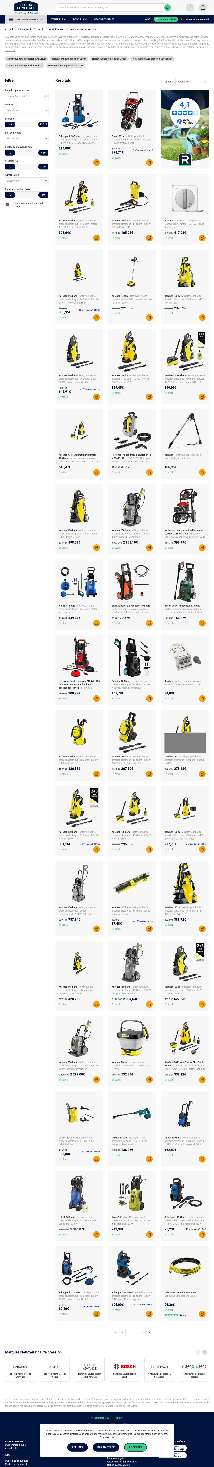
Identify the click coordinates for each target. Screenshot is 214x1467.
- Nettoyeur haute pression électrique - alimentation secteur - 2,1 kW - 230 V (77, 990)
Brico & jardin (25, 29)
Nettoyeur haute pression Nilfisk (24, 65)
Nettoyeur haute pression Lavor (69, 58)
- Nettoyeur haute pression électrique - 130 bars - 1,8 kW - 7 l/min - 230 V (184, 299)
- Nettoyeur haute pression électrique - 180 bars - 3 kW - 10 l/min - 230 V (183, 990)
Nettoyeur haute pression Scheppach (152, 58)
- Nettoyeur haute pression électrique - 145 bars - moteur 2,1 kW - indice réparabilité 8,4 (78, 224)
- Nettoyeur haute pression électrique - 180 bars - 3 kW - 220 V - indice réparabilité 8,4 (78, 378)
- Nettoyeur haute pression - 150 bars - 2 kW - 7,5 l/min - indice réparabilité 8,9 (131, 1220)
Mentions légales (116, 1458)
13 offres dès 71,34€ (196, 1229)
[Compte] (190, 7)
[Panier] (203, 7)
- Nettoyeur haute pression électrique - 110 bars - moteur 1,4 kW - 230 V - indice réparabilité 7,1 (184, 1220)
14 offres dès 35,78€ (143, 921)
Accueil (9, 29)
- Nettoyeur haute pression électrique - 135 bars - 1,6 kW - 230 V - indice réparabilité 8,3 (79, 1296)
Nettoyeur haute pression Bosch (109, 58)
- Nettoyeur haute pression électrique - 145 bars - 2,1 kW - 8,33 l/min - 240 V (184, 910)
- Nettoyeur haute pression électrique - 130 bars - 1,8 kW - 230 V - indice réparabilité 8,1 (132, 760)
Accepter (135, 1447)
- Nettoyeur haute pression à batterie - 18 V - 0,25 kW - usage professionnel (130, 1141)
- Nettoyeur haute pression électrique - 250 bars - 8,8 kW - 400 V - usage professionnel (132, 533)
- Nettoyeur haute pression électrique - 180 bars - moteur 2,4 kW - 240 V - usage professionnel (79, 139)
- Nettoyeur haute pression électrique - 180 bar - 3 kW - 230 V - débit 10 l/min (79, 461)
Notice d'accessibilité (118, 1465)
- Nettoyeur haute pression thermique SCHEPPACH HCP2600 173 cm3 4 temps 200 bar (184, 537)
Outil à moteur (56, 29)
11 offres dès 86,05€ (90, 1306)
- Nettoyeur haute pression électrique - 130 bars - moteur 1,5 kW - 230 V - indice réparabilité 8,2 (184, 1141)
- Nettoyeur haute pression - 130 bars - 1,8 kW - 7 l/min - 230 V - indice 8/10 (131, 378)
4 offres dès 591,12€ (90, 389)
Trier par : (167, 81)
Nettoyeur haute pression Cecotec (194, 1375)
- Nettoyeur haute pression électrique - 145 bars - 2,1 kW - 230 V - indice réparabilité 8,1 (79, 299)
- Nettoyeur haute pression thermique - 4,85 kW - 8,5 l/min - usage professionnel (132, 139)
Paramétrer (106, 1447)
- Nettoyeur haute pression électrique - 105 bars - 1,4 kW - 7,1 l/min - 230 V (131, 609)
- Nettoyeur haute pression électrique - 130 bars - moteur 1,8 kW (184, 760)
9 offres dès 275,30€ (196, 844)
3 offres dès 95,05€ (143, 1304)
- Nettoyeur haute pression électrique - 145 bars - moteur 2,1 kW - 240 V (78, 609)
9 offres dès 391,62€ (143, 150)
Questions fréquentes (16, 1460)
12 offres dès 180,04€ (89, 310)
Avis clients (11, 1448)
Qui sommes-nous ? (15, 1444)
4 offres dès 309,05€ (90, 844)
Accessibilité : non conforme (122, 1461)
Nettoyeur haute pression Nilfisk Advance (89, 1375)
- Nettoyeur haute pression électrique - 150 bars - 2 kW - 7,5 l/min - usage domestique (131, 684)
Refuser (77, 1447)
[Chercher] (167, 7)
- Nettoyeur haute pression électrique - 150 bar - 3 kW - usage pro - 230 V (77, 1220)
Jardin (40, 29)
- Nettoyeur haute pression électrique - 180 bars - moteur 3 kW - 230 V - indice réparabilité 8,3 (184, 378)
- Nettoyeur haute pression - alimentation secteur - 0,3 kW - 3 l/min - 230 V (132, 299)
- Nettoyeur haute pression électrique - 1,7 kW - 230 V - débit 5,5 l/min (77, 1141)
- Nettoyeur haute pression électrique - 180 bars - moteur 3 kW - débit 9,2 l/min (78, 533)
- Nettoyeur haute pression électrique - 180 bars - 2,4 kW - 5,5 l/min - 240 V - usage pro (132, 1296)
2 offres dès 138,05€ (90, 1151)
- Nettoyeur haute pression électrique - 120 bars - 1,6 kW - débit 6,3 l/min (79, 760)
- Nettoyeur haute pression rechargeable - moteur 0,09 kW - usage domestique (184, 224)
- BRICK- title (85, 687)
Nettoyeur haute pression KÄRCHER (26, 58)
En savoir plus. (107, 1437)
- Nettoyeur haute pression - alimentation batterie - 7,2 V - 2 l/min (132, 1065)
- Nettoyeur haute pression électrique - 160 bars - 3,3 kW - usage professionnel (132, 990)
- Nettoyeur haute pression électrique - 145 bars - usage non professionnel (131, 910)
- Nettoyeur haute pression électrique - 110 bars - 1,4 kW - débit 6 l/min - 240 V (132, 224)
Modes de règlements (16, 1464)
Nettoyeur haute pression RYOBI (65, 65)
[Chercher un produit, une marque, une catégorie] (111, 7)
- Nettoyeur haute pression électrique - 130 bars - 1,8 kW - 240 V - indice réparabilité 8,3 (184, 835)
